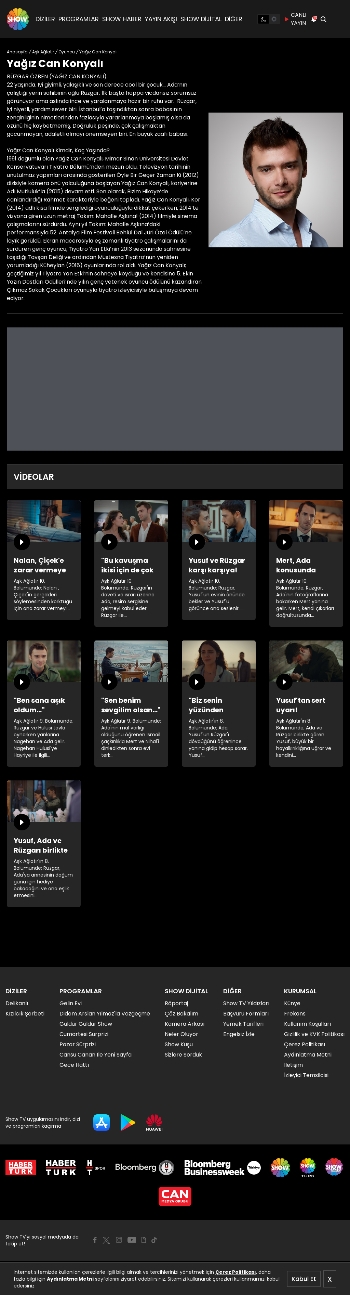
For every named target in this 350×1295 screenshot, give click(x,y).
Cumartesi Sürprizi (83, 1034)
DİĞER (233, 19)
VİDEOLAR (34, 476)
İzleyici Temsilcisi (306, 1075)
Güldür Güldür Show (85, 1024)
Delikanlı (16, 1003)
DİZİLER (45, 19)
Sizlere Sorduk (183, 1055)
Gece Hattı (74, 1065)
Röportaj (176, 1003)
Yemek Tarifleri (243, 1024)
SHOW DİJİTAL (200, 19)
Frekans (295, 1014)
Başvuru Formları (246, 1014)
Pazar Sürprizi (77, 1044)
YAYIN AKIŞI (161, 19)
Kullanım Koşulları (307, 1024)
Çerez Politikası (235, 1272)
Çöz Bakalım (181, 1014)
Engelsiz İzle (239, 1034)
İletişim (293, 1065)
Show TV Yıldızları (246, 1003)
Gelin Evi (70, 1003)
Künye (292, 1003)
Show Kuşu (179, 1044)
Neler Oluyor (181, 1034)
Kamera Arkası (184, 1024)
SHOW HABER (122, 19)
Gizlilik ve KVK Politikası (314, 1034)
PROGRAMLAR (78, 19)
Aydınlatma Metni (70, 1278)
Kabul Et (304, 1278)
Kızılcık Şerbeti (24, 1014)
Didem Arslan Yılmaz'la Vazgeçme (104, 1014)
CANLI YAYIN (295, 19)
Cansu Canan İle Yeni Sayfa (95, 1055)
